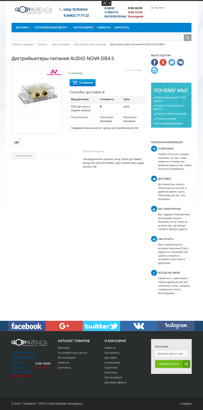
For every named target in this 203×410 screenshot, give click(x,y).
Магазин (64, 348)
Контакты (111, 372)
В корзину (82, 82)
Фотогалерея (113, 377)
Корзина (159, 7)
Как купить (111, 352)
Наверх (186, 403)
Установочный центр (72, 352)
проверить (75, 403)
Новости (110, 348)
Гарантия (110, 367)
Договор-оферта (115, 382)
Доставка (110, 357)
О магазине (112, 362)
